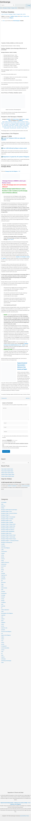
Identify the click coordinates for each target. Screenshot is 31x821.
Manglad (13, 124)
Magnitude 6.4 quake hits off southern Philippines (16, 156)
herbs (2, 589)
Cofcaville (23, 121)
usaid (2, 651)
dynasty (2, 556)
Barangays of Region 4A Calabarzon (7, 529)
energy (2, 560)
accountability (3, 502)
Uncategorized (3, 646)
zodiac (2, 662)
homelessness (3, 593)
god (2, 580)
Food (2, 571)
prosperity (3, 629)
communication (4, 551)
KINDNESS (14, 485)
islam (2, 604)
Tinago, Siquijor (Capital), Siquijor (7, 470)
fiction (2, 567)
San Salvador (26, 125)
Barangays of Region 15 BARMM (7, 522)
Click (4, 20)
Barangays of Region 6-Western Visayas (8, 535)
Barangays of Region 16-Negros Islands (8, 524)
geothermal (3, 578)
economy (3, 558)
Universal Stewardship (26, 485)
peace (2, 620)
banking (2, 507)
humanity (3, 596)
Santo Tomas (14, 126)
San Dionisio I (11, 125)
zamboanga (3, 658)
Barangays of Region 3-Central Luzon (8, 527)
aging (2, 504)
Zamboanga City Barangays (6, 660)
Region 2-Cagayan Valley (24, 16)
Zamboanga (5, 2)
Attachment (4, 440)
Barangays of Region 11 (5, 515)
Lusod (10, 124)
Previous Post (4, 398)
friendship (3, 573)
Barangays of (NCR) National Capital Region (9, 509)
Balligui (6, 121)
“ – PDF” (12, 171)
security (2, 644)
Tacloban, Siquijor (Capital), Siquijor (7, 476)
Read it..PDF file (11, 239)
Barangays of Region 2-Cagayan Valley (15, 14)
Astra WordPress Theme (24, 815)
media (2, 611)
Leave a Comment (4, 14)
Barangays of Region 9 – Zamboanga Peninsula (9, 540)
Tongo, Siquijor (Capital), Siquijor (7, 468)
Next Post (28, 398)
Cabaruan (14, 121)
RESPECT (9, 485)
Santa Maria (4, 126)
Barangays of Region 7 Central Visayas (8, 536)
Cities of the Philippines (5, 547)
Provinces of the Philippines (6, 631)
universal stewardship (5, 647)
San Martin (17, 125)
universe (2, 649)
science (2, 642)
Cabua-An (19, 121)
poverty (2, 626)
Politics (2, 624)
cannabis (3, 544)
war (2, 653)
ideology (2, 600)
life (1, 607)
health (2, 586)
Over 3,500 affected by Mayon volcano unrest (15, 148)
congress (3, 553)
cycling (2, 555)
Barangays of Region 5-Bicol (6, 533)
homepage (3, 595)
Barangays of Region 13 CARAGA (7, 518)
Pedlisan (17, 124)
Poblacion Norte (22, 124)
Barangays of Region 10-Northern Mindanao (9, 513)
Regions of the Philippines (6, 635)
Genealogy (3, 576)
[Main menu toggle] (28, 5)
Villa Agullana (19, 126)
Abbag (3, 121)
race (2, 633)
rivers (2, 640)
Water (2, 655)
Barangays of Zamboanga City (6, 542)
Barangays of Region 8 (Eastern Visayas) (8, 538)
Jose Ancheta (6, 124)
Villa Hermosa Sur (13, 128)
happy (2, 584)
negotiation (3, 615)
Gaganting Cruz (4, 575)
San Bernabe (6, 125)
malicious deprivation (5, 609)
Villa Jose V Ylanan (20, 128)
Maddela (12, 16)
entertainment (3, 564)
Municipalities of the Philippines (7, 613)
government (3, 582)
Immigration (3, 602)
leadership (3, 606)
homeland (3, 591)
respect (2, 638)
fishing (2, 569)
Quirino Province (16, 119)
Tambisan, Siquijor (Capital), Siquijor (7, 474)
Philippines (11, 17)
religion (2, 636)
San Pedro (21, 125)
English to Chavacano (5, 562)
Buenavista (10, 121)
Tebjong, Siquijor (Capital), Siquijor (7, 472)
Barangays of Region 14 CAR (6, 520)
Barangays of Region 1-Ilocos (6, 511)
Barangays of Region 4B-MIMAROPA (7, 531)
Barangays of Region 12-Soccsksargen (8, 516)
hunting (2, 598)
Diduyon (26, 121)
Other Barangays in (16, 20)
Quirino (16, 16)
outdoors (3, 618)
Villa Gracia (25, 126)
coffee (2, 549)
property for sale (4, 627)
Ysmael (25, 128)
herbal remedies (4, 587)
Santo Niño (9, 126)
